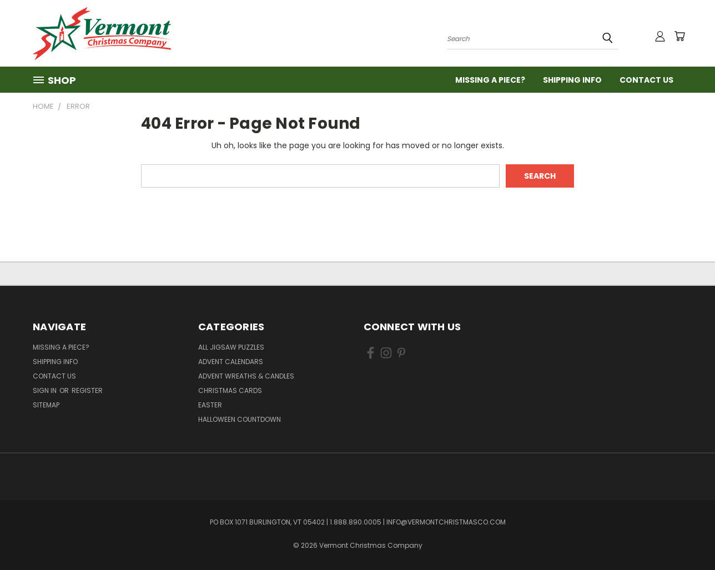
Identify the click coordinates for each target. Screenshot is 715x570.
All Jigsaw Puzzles (231, 347)
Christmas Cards (230, 390)
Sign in (45, 390)
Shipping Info (572, 79)
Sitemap (46, 405)
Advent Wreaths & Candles (246, 376)
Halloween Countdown (239, 419)
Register (87, 390)
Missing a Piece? (490, 79)
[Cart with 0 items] (679, 36)
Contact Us (646, 79)
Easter (210, 405)
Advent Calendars (230, 361)
